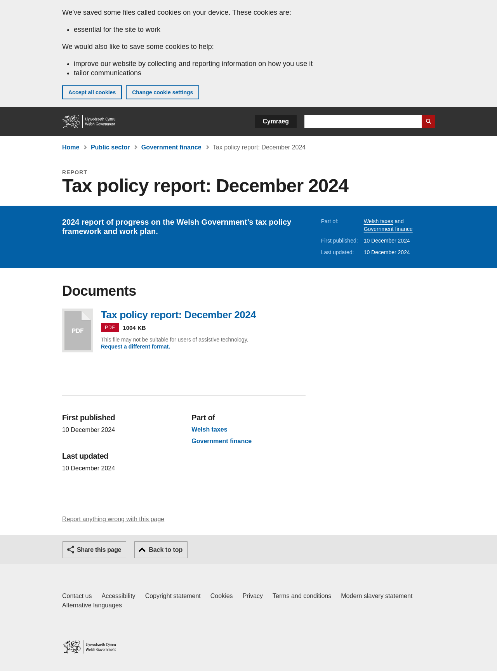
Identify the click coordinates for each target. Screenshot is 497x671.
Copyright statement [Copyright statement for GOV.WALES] (173, 596)
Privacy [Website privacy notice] (253, 596)
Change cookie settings (162, 92)
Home (70, 147)
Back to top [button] (165, 549)
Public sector (110, 147)
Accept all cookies (92, 92)
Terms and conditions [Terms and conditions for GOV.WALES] (302, 596)
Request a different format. (135, 346)
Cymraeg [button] (276, 121)
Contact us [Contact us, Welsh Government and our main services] (77, 596)
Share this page (99, 549)
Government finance (171, 147)
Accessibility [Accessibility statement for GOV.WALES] (118, 596)
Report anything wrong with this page (113, 519)
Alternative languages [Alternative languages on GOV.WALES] (92, 605)
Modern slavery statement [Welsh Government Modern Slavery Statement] (376, 596)
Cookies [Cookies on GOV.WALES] (221, 596)
